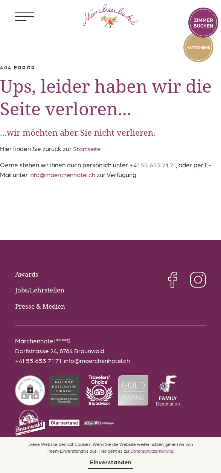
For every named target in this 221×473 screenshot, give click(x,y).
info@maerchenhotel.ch (63, 174)
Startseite (87, 148)
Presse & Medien (42, 305)
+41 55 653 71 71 (153, 164)
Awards (27, 274)
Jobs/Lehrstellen (41, 289)
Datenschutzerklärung (151, 450)
